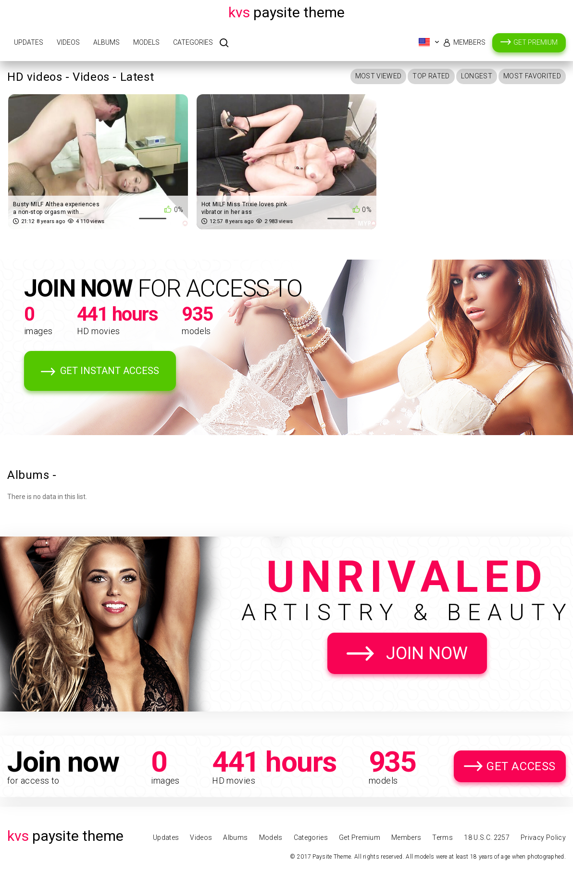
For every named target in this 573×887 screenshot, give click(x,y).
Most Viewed (378, 76)
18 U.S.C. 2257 (487, 837)
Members (469, 42)
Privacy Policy (543, 837)
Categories (193, 42)
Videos (68, 42)
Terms (442, 837)
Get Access (521, 766)
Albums (106, 42)
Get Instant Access (109, 370)
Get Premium (535, 42)
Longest (476, 76)
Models (146, 42)
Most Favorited (532, 76)
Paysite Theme (286, 12)
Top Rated (430, 76)
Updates (28, 42)
